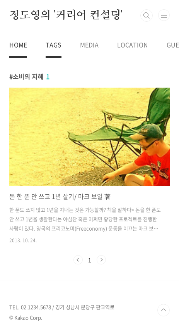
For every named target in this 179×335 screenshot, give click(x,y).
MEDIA (89, 44)
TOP (163, 310)
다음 (101, 259)
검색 (146, 15)
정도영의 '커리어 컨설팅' (66, 15)
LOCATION (132, 44)
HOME (18, 44)
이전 (78, 259)
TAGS (53, 44)
